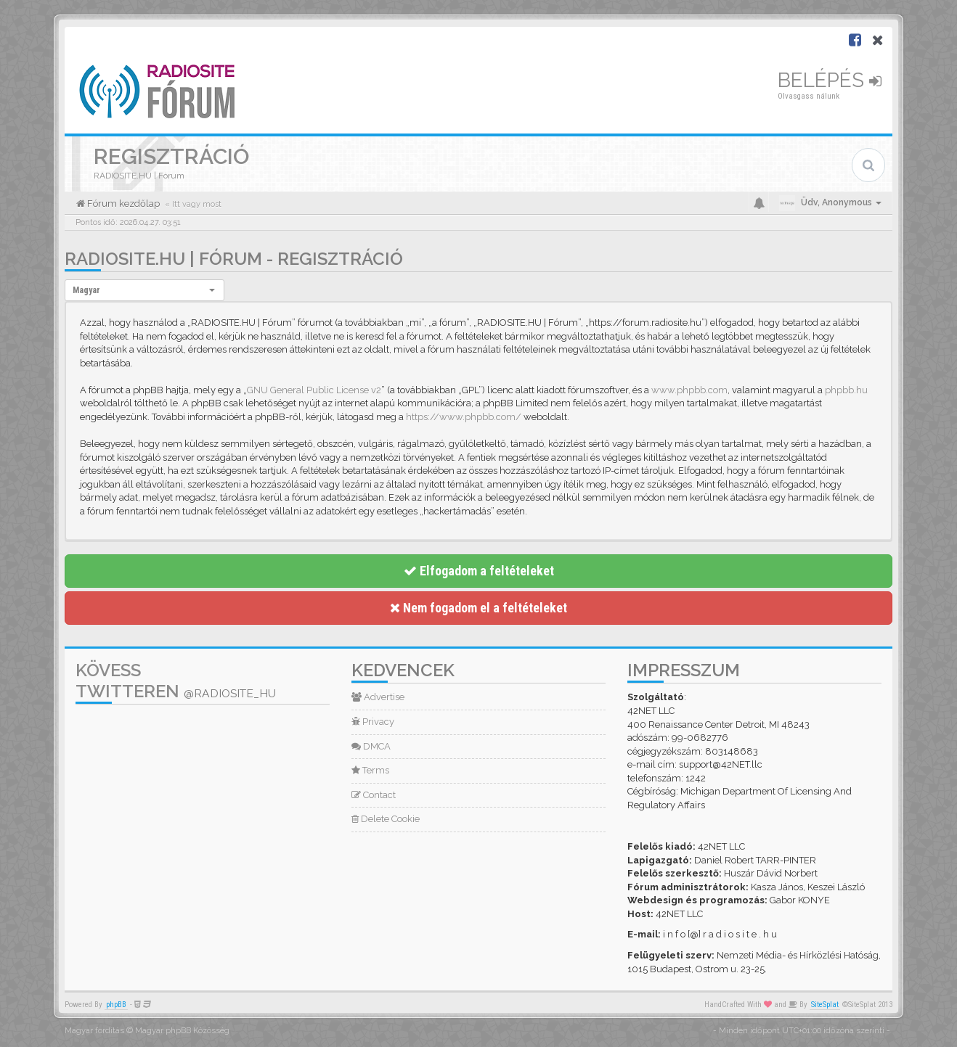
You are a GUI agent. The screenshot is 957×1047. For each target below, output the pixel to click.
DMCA (371, 746)
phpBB (116, 1004)
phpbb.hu (846, 390)
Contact (373, 794)
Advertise (377, 696)
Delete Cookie (385, 818)
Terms (370, 770)
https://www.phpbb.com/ (463, 416)
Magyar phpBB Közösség (182, 1030)
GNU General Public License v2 (314, 390)
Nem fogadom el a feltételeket (478, 607)
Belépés (829, 80)
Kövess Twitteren (176, 681)
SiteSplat (825, 1004)
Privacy (372, 721)
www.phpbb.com (689, 390)
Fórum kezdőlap (122, 203)
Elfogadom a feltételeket (479, 570)
